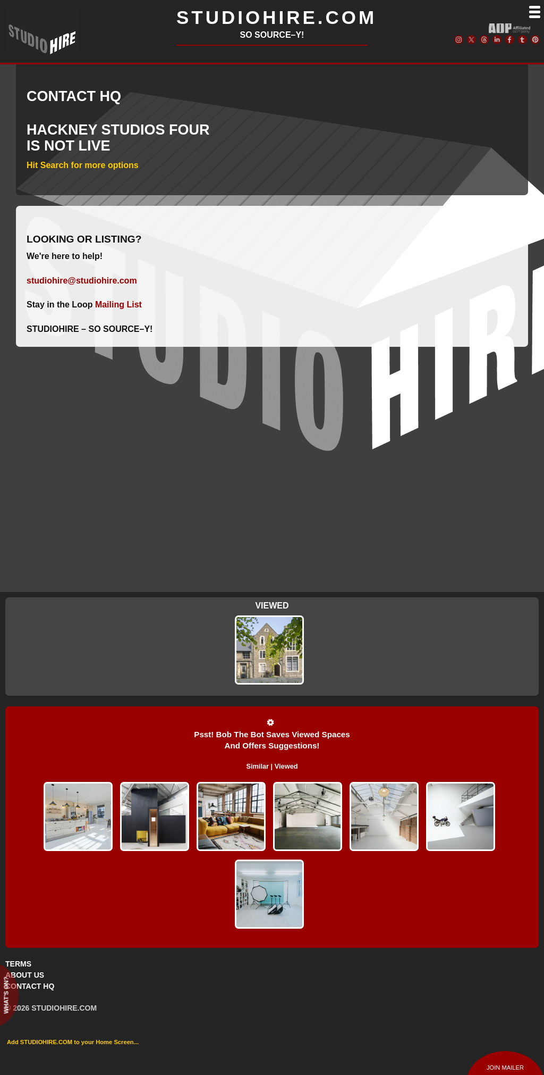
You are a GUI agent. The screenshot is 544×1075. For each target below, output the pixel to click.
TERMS (18, 964)
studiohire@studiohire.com (82, 280)
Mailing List (118, 304)
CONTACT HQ (29, 986)
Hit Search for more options (83, 165)
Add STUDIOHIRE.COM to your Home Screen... (73, 1042)
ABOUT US (24, 975)
